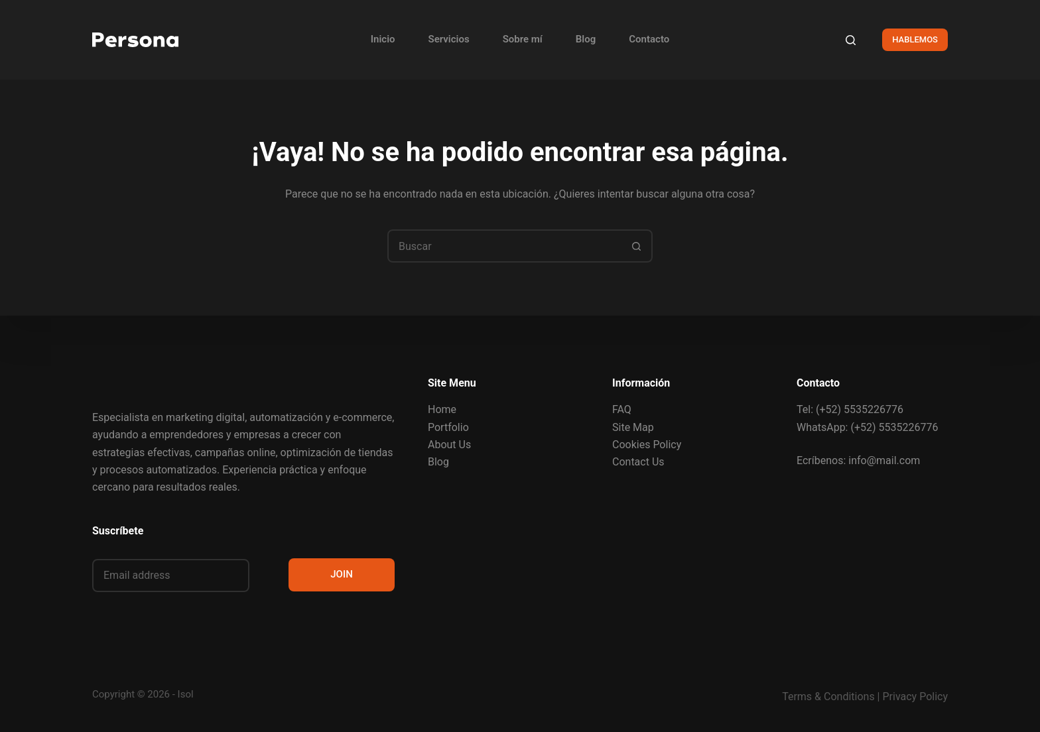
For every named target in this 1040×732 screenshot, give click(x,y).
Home (442, 409)
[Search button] (636, 246)
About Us (449, 444)
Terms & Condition (825, 696)
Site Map (633, 427)
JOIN (341, 574)
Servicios (449, 39)
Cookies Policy (646, 444)
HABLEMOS (915, 39)
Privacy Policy (915, 696)
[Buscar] (851, 40)
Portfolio (448, 427)
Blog (586, 39)
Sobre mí (523, 39)
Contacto (649, 39)
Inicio (383, 39)
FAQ (621, 409)
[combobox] (505, 246)
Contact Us (638, 462)
